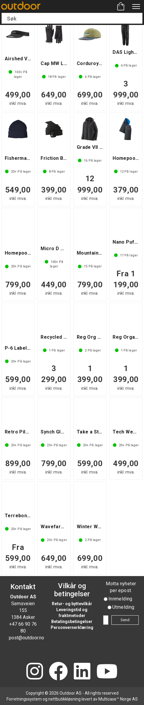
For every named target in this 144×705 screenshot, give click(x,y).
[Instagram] (34, 671)
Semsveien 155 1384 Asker (23, 610)
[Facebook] (58, 671)
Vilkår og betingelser (72, 590)
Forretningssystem (24, 699)
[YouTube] (107, 671)
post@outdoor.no (26, 638)
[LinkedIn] (82, 671)
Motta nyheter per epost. (121, 587)
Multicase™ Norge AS (118, 699)
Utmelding (123, 607)
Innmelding (120, 599)
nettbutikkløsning (64, 699)
